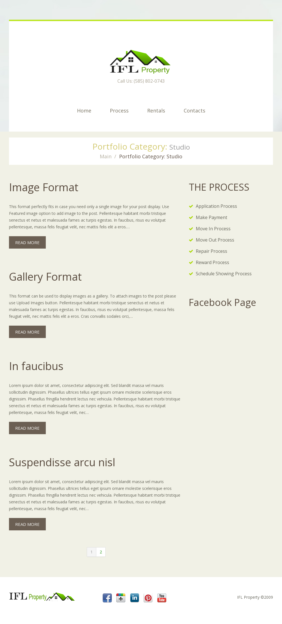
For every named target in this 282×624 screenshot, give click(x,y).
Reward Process (212, 262)
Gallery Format (45, 276)
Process (119, 110)
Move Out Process (215, 240)
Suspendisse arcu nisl (62, 462)
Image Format (43, 187)
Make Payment (211, 217)
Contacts (194, 110)
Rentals (156, 110)
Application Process (216, 206)
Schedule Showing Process (224, 274)
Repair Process (211, 251)
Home (84, 110)
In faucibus (36, 366)
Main (106, 156)
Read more (27, 242)
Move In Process (213, 229)
